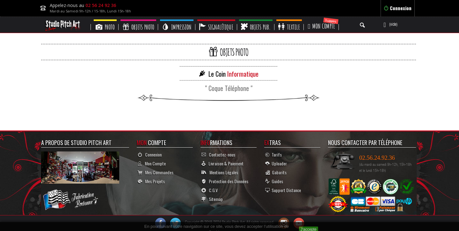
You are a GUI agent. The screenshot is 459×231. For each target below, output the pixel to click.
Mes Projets (151, 181)
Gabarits (276, 172)
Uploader (276, 163)
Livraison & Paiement (222, 163)
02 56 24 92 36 (100, 5)
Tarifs (273, 154)
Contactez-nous (218, 154)
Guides (274, 181)
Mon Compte (152, 163)
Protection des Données (224, 181)
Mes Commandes (155, 172)
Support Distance (283, 190)
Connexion (398, 7)
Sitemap (212, 199)
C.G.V (209, 190)
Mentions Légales (219, 172)
